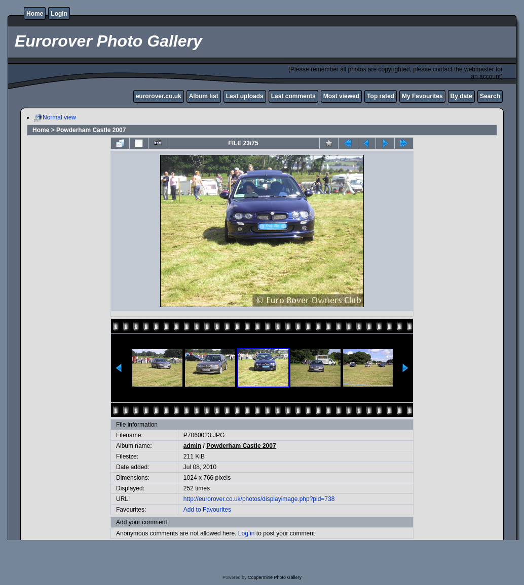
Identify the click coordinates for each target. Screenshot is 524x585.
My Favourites (422, 96)
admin (192, 445)
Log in (246, 533)
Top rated (380, 96)
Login (59, 13)
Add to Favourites (207, 509)
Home (34, 13)
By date (461, 96)
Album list (203, 96)
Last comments (293, 96)
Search (490, 96)
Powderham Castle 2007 (91, 130)
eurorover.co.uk (158, 96)
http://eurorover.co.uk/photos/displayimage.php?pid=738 (259, 499)
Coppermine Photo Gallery (275, 577)
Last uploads (245, 96)
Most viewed (341, 96)
